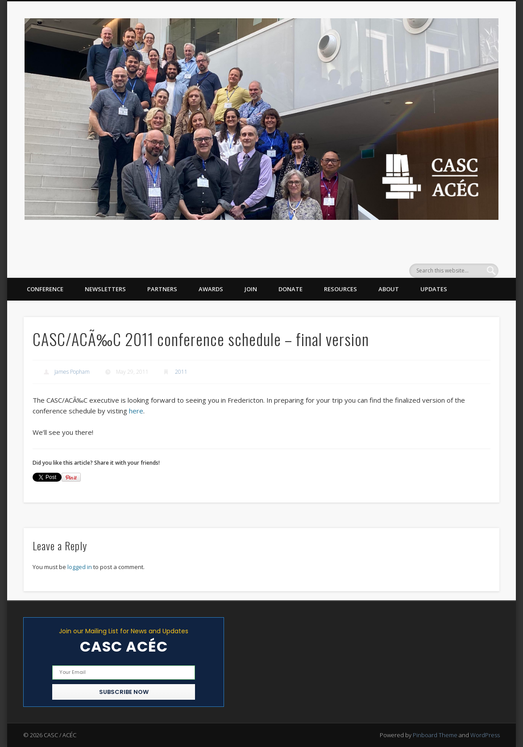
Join (251, 289)
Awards (211, 289)
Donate (290, 289)
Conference (45, 289)
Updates (433, 289)
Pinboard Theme (435, 735)
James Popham (72, 372)
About (388, 289)
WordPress (485, 735)
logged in (79, 567)
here (136, 410)
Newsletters (105, 289)
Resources (340, 289)
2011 (181, 372)
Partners (162, 289)
